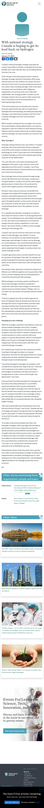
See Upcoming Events (15, 731)
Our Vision (27, 774)
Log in (37, 805)
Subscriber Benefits (7, 789)
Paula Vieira (32, 501)
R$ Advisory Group (30, 778)
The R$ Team (28, 776)
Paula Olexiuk (22, 501)
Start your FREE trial (12, 806)
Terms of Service (29, 782)
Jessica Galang (22, 38)
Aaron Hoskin (18, 498)
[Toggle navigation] (39, 3)
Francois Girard (29, 498)
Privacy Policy (28, 784)
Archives (26, 789)
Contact (26, 780)
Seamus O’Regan (19, 503)
